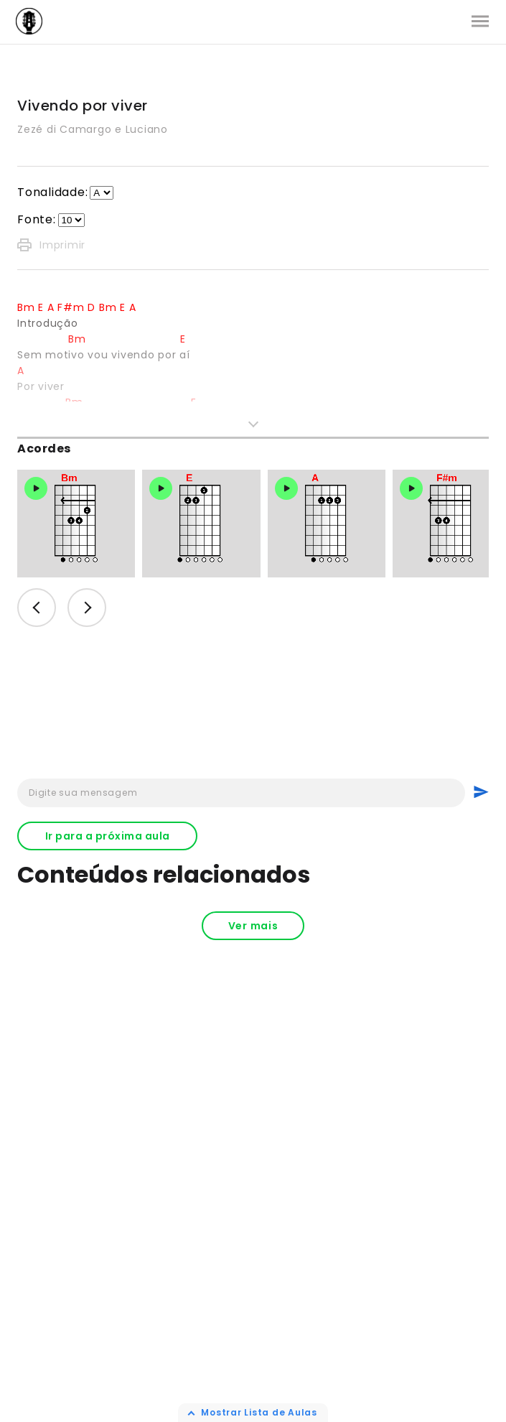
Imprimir (51, 245)
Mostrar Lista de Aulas (259, 1412)
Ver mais (253, 926)
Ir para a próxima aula (107, 836)
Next (86, 607)
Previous (36, 607)
